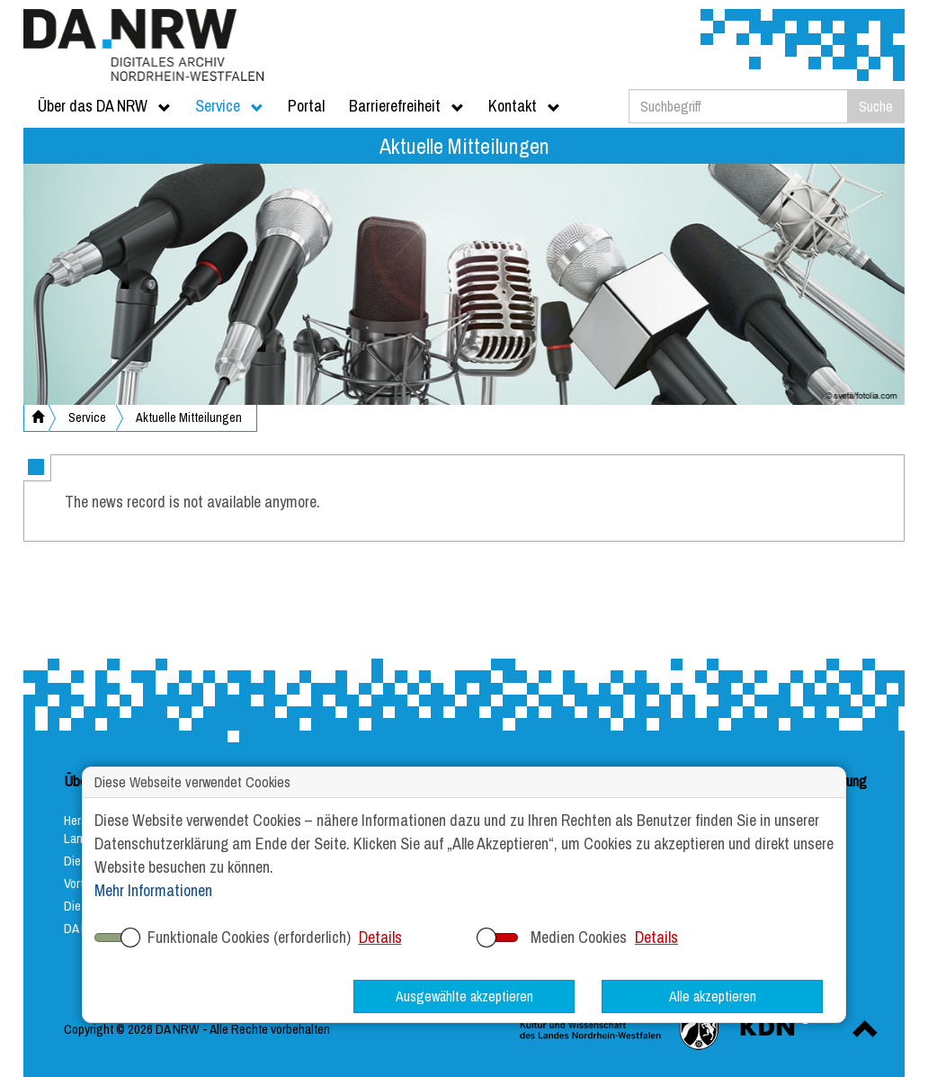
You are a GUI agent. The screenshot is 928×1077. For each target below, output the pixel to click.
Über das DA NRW (104, 105)
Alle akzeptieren (712, 996)
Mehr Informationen (153, 890)
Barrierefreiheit (406, 105)
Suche (876, 106)
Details (380, 937)
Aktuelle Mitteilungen (189, 417)
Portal (306, 105)
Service (229, 105)
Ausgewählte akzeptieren (464, 996)
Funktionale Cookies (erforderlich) (249, 937)
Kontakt (524, 105)
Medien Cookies (579, 937)
